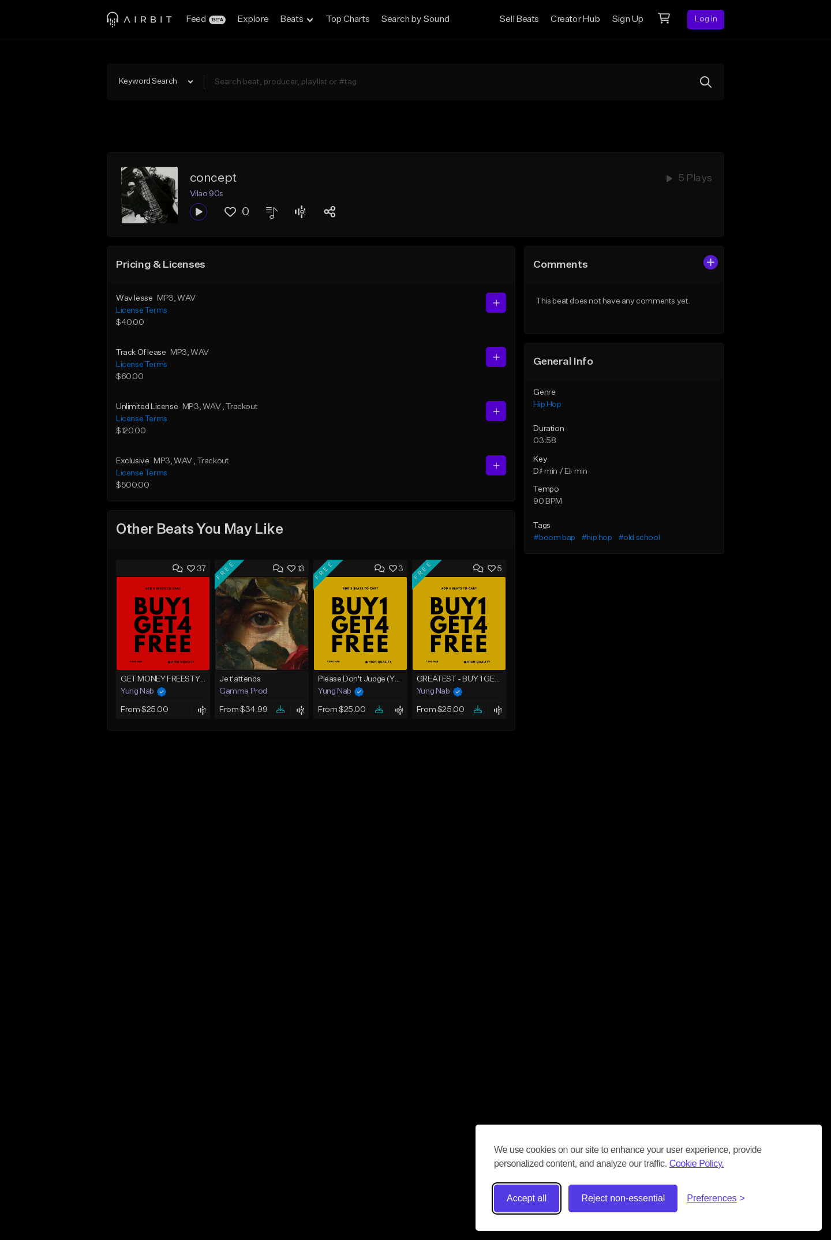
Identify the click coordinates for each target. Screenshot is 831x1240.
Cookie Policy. (696, 1163)
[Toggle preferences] (716, 1198)
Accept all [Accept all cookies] (526, 1198)
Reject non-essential (623, 1198)
